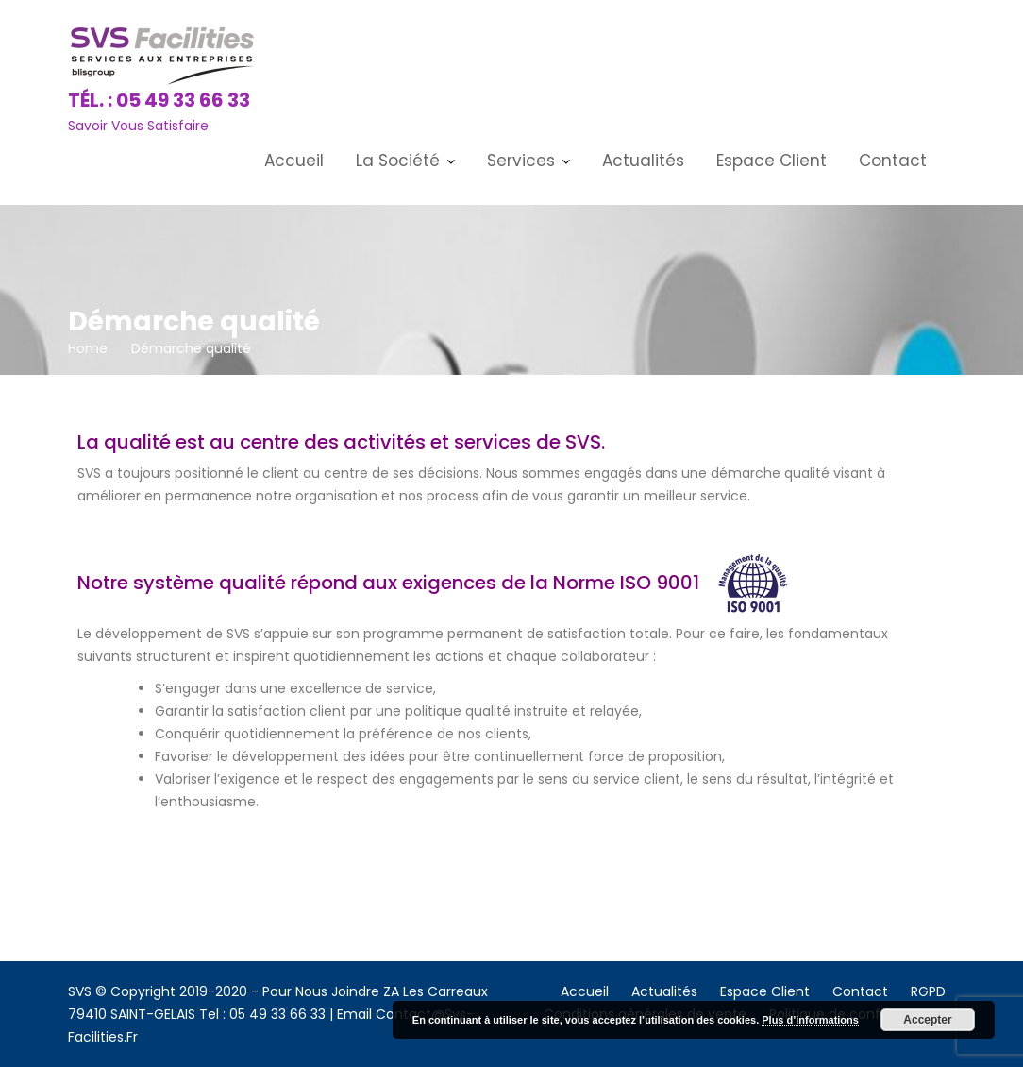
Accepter (927, 1019)
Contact (893, 160)
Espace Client (771, 160)
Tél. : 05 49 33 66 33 (159, 100)
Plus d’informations (810, 1019)
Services (521, 160)
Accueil (294, 160)
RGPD (928, 991)
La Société (398, 160)
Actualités (643, 160)
